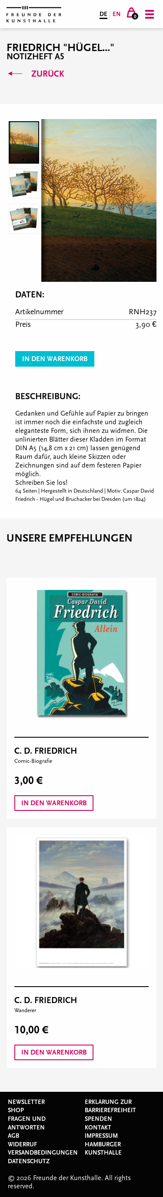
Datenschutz (29, 1161)
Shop (16, 1110)
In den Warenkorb (54, 359)
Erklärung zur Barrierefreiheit (110, 1106)
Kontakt (98, 1127)
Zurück (35, 74)
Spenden (98, 1119)
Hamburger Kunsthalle (103, 1149)
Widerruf (22, 1144)
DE (103, 14)
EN (117, 14)
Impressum (101, 1135)
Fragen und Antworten (27, 1123)
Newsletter (26, 1102)
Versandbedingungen (43, 1152)
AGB (13, 1135)
